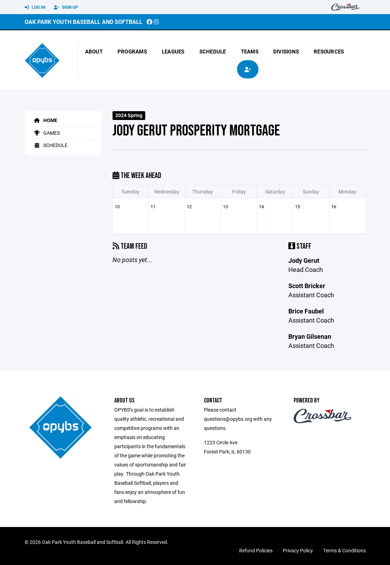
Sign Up (66, 7)
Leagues (173, 51)
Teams (249, 51)
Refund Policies (256, 550)
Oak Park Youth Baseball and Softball (83, 21)
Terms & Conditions (344, 550)
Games (46, 132)
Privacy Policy (298, 550)
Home (44, 120)
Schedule (212, 51)
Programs (132, 51)
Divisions (286, 51)
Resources (329, 51)
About (94, 51)
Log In (35, 7)
